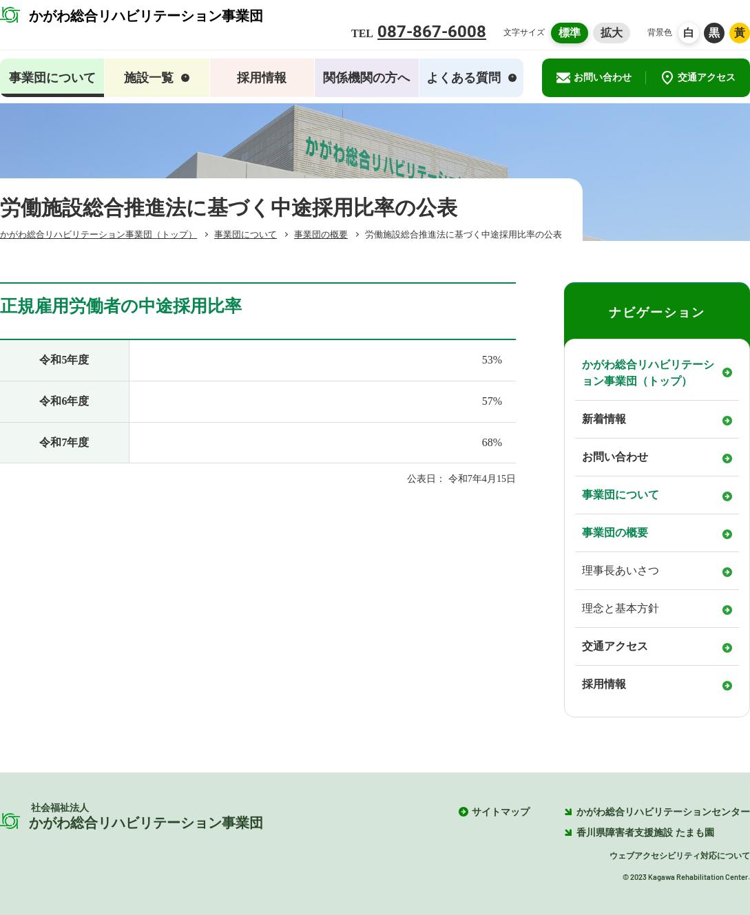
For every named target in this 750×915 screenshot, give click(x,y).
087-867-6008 (431, 31)
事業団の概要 (615, 532)
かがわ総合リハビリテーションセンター (657, 812)
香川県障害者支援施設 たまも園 (639, 833)
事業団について (620, 495)
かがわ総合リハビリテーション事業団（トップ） (648, 373)
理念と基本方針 (620, 608)
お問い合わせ (594, 78)
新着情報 (604, 419)
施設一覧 (156, 78)
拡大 (612, 33)
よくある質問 (471, 78)
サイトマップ (501, 812)
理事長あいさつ (620, 570)
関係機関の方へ (366, 78)
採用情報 (262, 78)
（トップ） (98, 234)
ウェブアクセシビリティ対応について (680, 856)
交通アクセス (698, 78)
